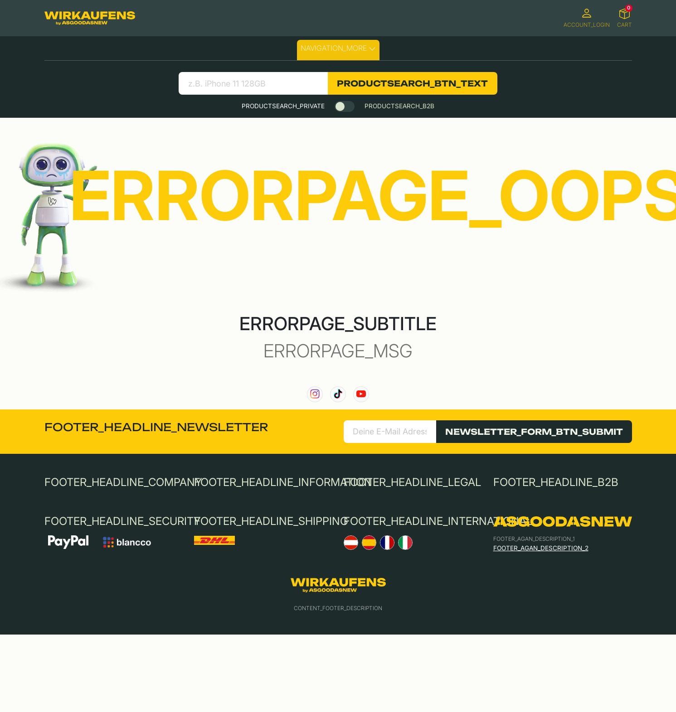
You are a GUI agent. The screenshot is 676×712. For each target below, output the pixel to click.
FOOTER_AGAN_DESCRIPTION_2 (540, 548)
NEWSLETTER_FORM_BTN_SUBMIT (534, 432)
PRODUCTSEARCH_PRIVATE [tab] (283, 106)
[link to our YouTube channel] (361, 394)
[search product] (253, 83)
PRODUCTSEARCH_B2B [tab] (399, 106)
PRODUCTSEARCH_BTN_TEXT (412, 83)
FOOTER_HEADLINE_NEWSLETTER (156, 427)
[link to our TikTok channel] (338, 394)
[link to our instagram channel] (314, 394)
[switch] (345, 106)
